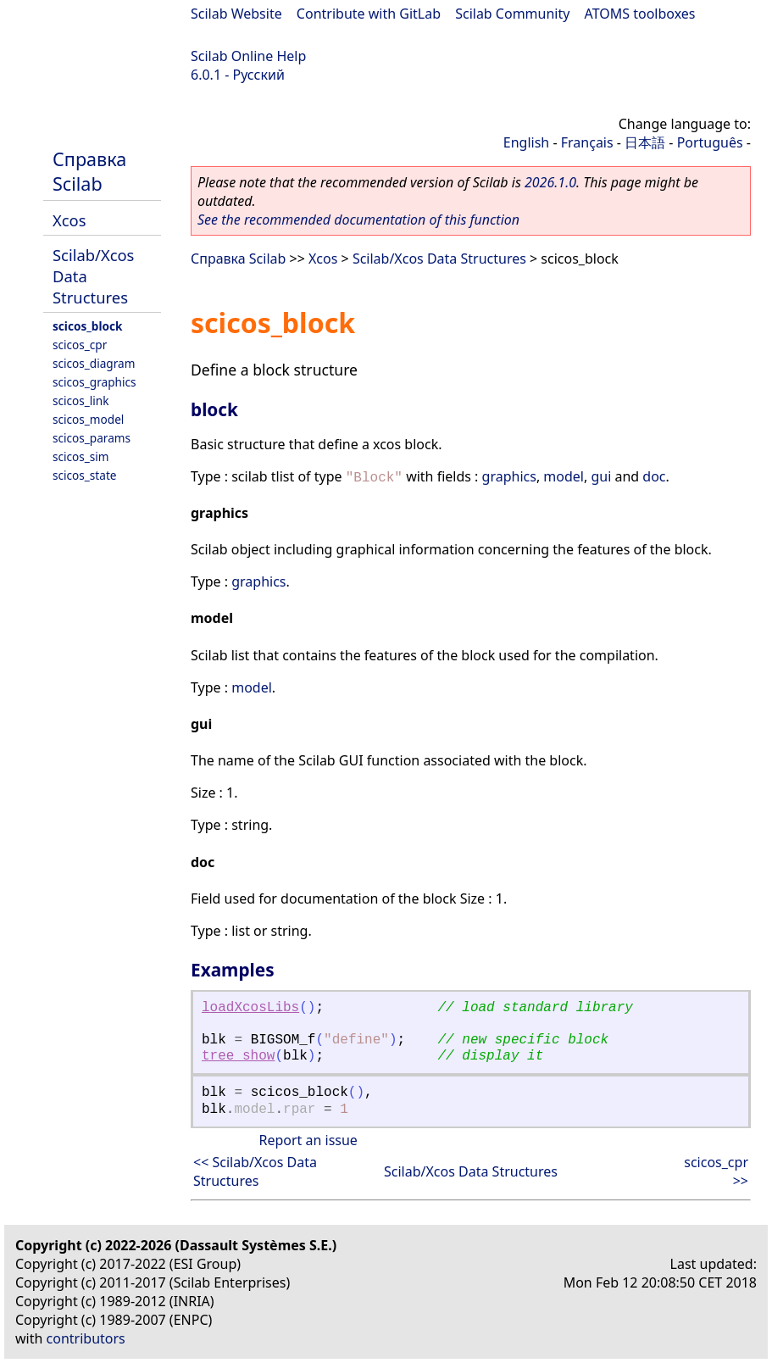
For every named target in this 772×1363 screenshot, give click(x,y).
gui (601, 476)
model (563, 476)
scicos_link (81, 400)
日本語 (645, 142)
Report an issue (307, 1140)
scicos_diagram (94, 363)
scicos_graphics (94, 382)
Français (587, 142)
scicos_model (88, 419)
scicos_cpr (80, 345)
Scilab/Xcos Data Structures (439, 258)
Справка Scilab (89, 171)
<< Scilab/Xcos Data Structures (255, 1171)
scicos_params (92, 438)
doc (653, 476)
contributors (86, 1338)
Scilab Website (236, 13)
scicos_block (87, 326)
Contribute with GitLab (369, 13)
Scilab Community (512, 13)
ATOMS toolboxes (640, 13)
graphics (509, 476)
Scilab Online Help (248, 56)
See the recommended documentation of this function (358, 219)
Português (710, 142)
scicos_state (84, 475)
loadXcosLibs (250, 1007)
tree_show (238, 1056)
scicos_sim (81, 456)
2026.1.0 (550, 182)
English (526, 142)
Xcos (69, 220)
